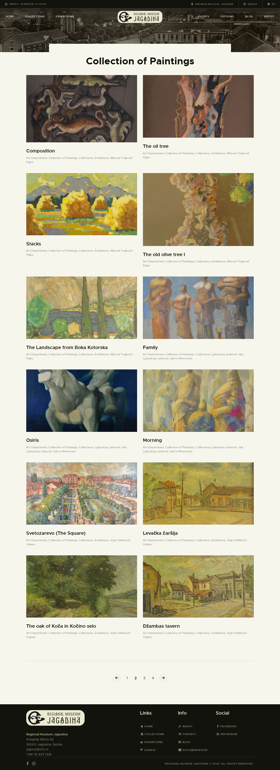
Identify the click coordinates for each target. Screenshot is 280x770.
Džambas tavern (161, 626)
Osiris (32, 440)
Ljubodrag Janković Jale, (227, 354)
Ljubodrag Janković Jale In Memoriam (167, 358)
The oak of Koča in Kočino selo (61, 626)
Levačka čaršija (160, 533)
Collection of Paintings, (64, 158)
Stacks (33, 244)
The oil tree (156, 146)
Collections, (87, 158)
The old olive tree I (164, 254)
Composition (40, 151)
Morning (152, 440)
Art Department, (37, 158)
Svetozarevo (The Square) (56, 533)
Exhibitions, (102, 158)
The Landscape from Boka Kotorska (67, 347)
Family (150, 347)
